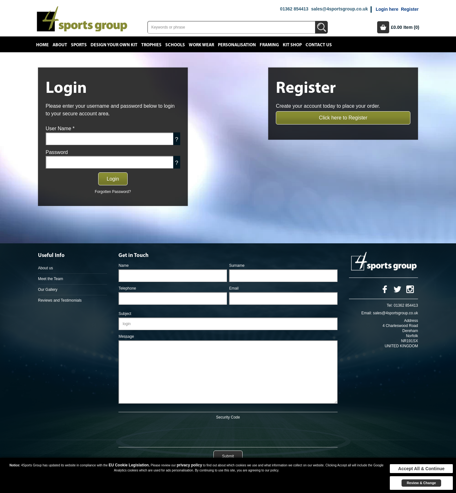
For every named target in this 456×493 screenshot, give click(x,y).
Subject (124, 313)
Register (410, 9)
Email (233, 288)
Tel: (390, 305)
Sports (79, 45)
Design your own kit (114, 45)
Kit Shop (292, 45)
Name (123, 265)
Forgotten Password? (113, 191)
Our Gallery (47, 289)
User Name (60, 128)
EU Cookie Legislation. (129, 465)
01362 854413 (294, 8)
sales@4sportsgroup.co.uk (339, 8)
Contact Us (319, 45)
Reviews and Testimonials (60, 300)
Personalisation (237, 45)
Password (57, 152)
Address (411, 320)
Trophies (151, 45)
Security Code (228, 417)
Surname (236, 265)
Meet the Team (50, 279)
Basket (383, 27)
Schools (175, 45)
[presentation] (228, 432)
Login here (387, 9)
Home (42, 45)
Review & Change (421, 483)
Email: (366, 313)
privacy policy (189, 465)
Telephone (127, 288)
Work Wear (201, 45)
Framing (269, 45)
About (60, 45)
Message (126, 336)
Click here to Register (343, 117)
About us (45, 268)
